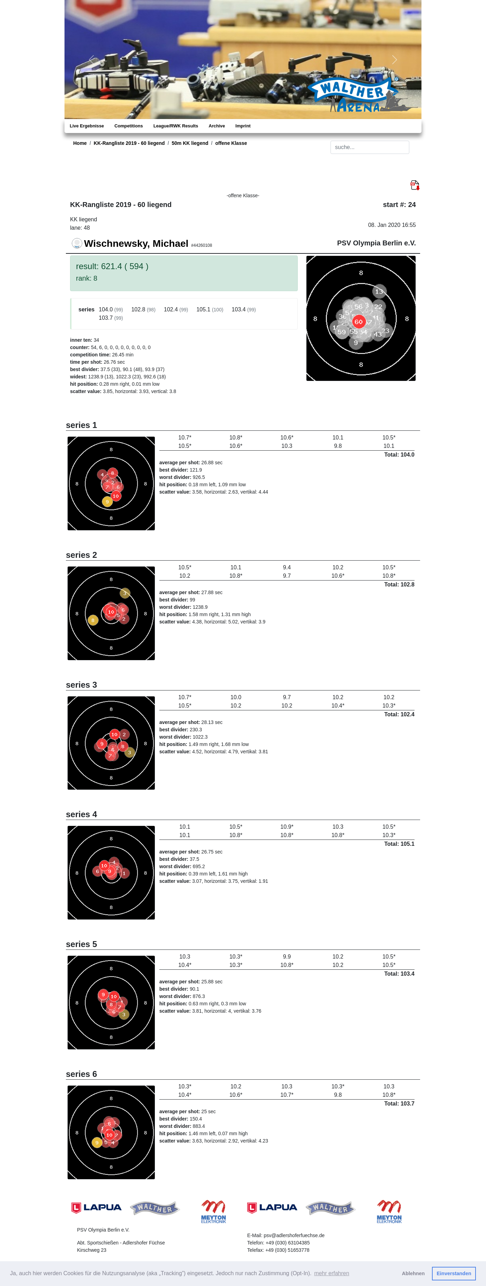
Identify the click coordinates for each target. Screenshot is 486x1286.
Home (80, 143)
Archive (216, 125)
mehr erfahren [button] (331, 1273)
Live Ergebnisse (87, 125)
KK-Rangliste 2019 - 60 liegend (129, 143)
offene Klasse (231, 143)
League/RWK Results (175, 125)
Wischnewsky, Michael (136, 243)
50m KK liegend (190, 143)
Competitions (128, 125)
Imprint (242, 125)
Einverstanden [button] (454, 1273)
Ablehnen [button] (413, 1273)
